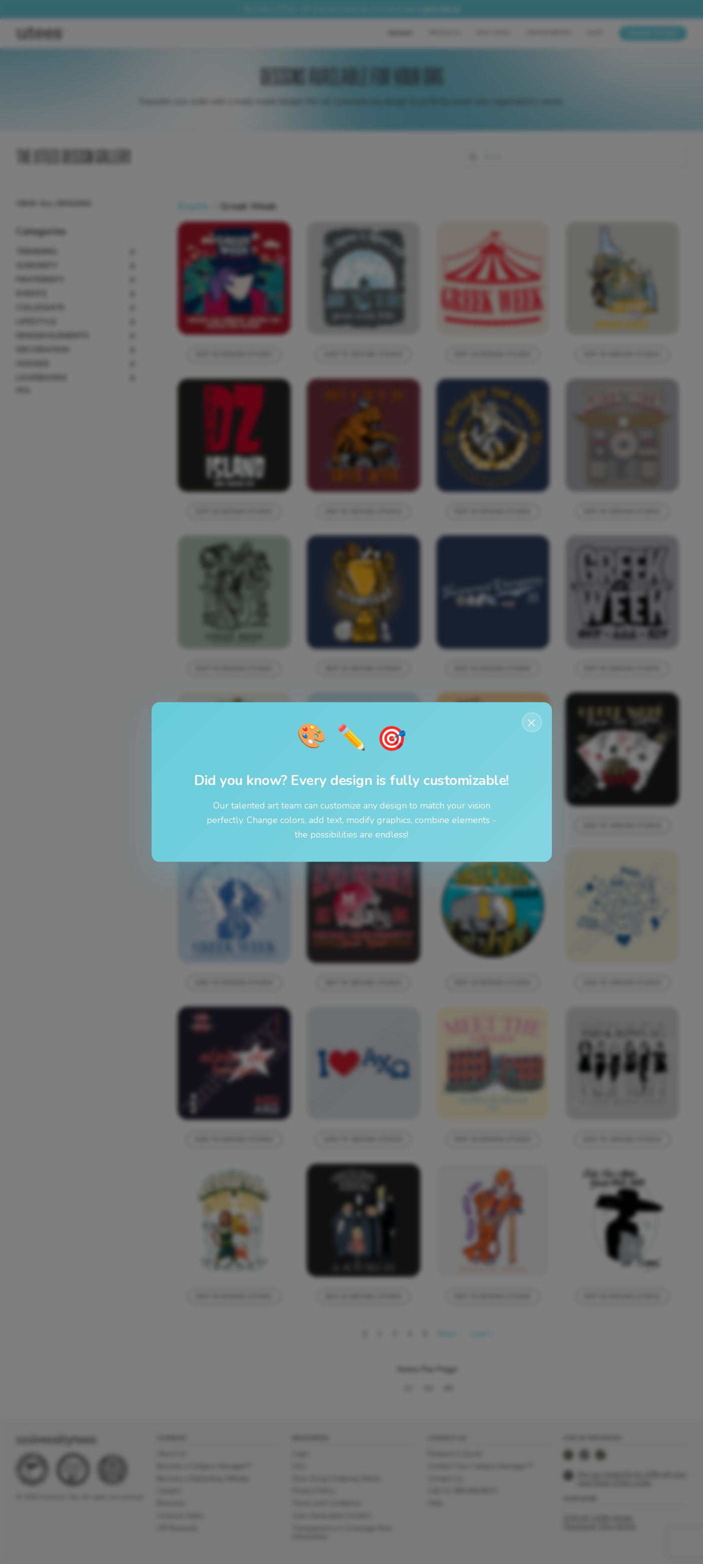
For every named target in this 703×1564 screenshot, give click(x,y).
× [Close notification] (531, 722)
